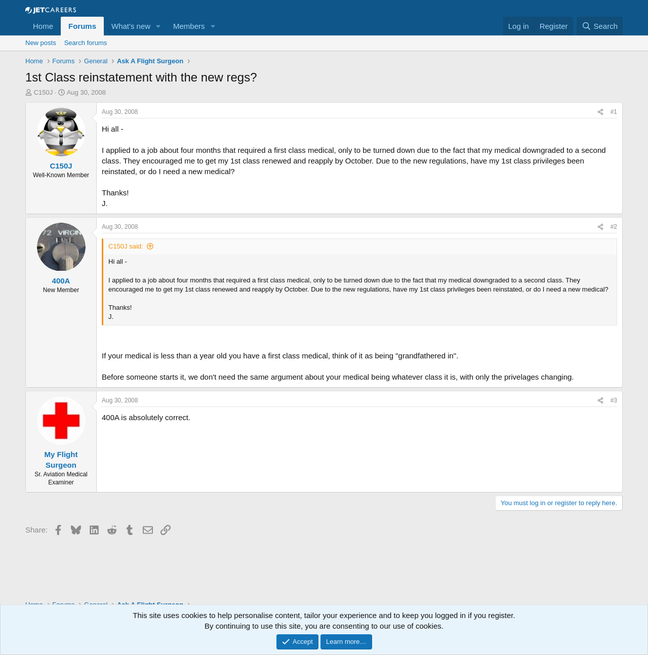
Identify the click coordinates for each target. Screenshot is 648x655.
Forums (82, 26)
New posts (40, 43)
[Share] (600, 112)
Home (43, 26)
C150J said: (125, 246)
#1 (614, 111)
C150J (43, 92)
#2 (614, 226)
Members (189, 26)
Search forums (85, 43)
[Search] (600, 26)
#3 (614, 400)
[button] (158, 26)
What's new (130, 26)
